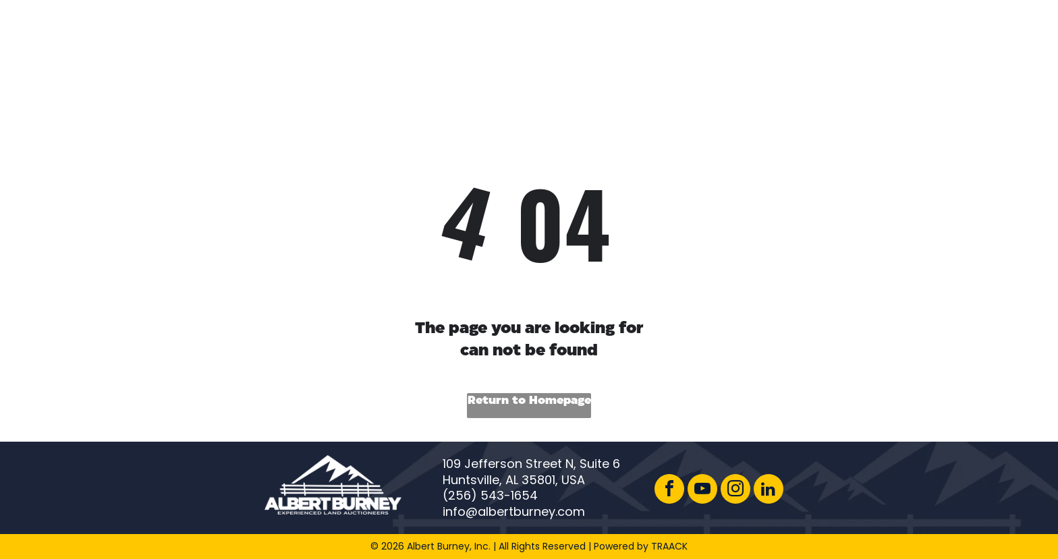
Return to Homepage (529, 401)
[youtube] (702, 490)
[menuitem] (491, 39)
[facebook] (669, 490)
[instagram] (735, 490)
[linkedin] (768, 490)
